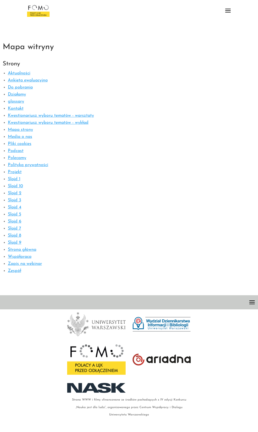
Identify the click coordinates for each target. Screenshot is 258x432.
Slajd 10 (15, 186)
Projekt (15, 172)
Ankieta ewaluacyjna (28, 80)
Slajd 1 (14, 179)
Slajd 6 (14, 221)
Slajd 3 (14, 200)
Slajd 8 (14, 235)
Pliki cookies (19, 144)
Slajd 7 (14, 228)
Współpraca (19, 257)
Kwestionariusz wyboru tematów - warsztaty (51, 115)
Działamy (17, 94)
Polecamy (17, 158)
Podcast (16, 151)
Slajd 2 (14, 193)
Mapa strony (20, 130)
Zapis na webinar (25, 264)
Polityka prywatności (28, 165)
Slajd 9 (14, 242)
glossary (16, 101)
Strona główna (22, 249)
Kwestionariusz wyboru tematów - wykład (48, 122)
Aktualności (19, 73)
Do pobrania (20, 87)
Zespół (14, 271)
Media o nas (20, 137)
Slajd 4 (14, 207)
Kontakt (16, 108)
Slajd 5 (14, 214)
